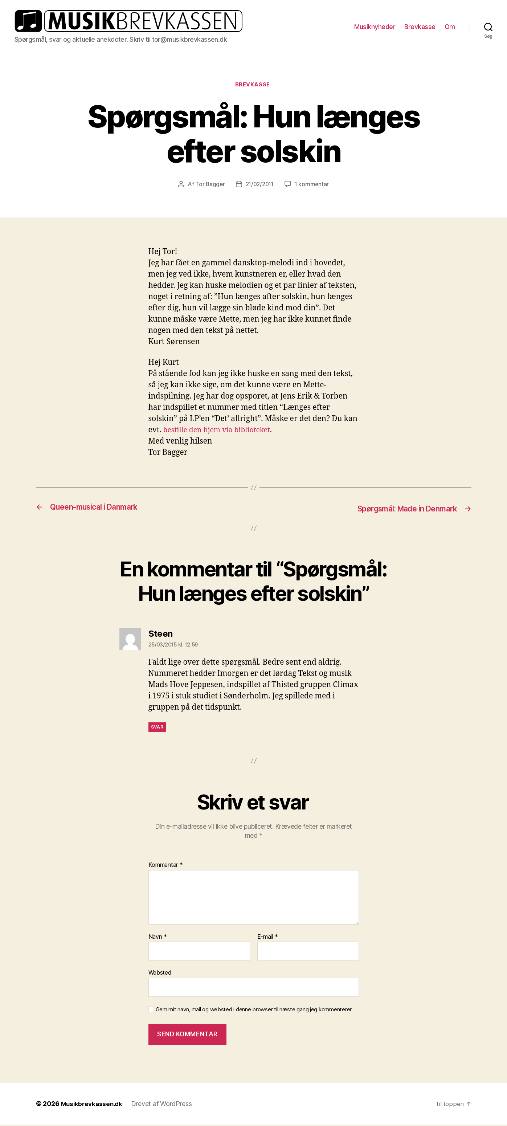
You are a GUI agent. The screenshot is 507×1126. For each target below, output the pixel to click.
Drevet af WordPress (164, 1105)
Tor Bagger (208, 186)
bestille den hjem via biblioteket (221, 432)
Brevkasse (420, 27)
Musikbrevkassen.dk (93, 1105)
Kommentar (165, 867)
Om (450, 27)
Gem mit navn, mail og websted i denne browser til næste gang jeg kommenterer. (254, 1011)
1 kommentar (313, 186)
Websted (160, 974)
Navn (157, 938)
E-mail (267, 938)
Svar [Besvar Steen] (157, 728)
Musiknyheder (374, 27)
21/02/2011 (259, 186)
